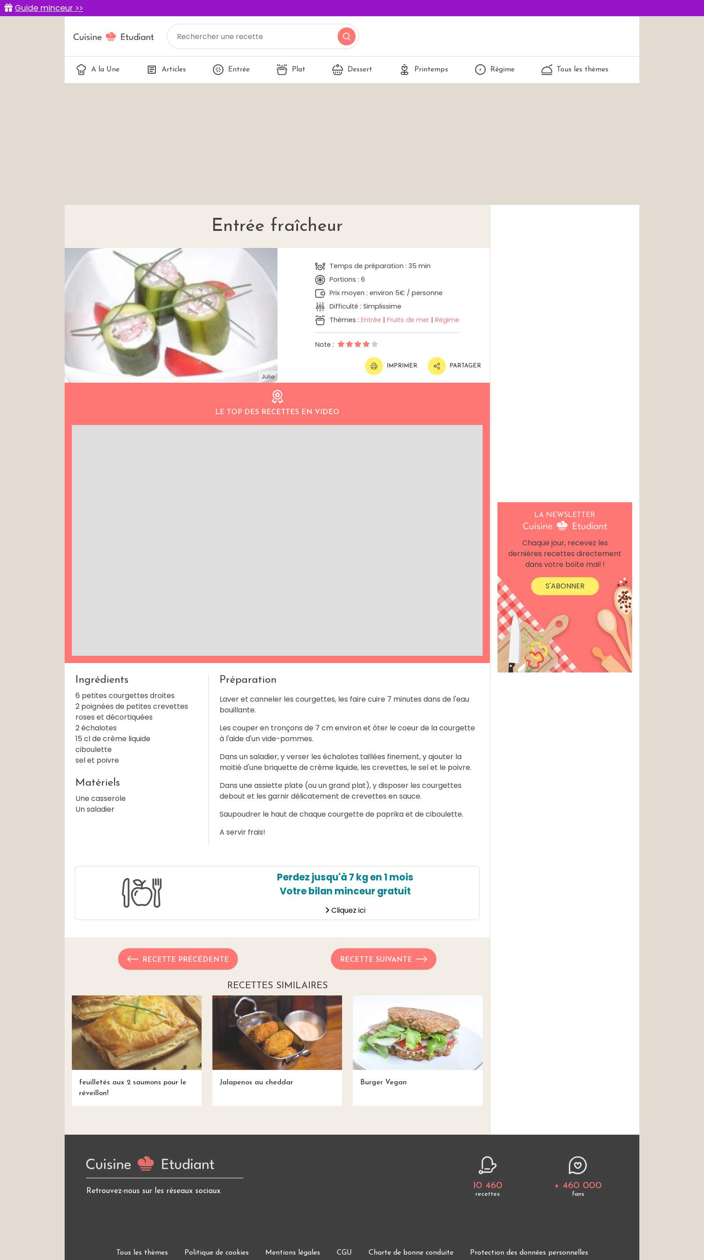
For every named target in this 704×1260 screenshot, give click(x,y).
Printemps (423, 69)
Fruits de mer (408, 319)
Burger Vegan (418, 1040)
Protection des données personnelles (529, 1252)
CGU (344, 1252)
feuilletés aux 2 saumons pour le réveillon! (137, 1045)
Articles (166, 69)
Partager (454, 366)
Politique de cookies (217, 1252)
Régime (495, 69)
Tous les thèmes (574, 69)
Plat (291, 69)
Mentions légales (292, 1252)
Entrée (231, 69)
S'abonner (565, 586)
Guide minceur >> (49, 8)
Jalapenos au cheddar (277, 1040)
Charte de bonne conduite (411, 1252)
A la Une (97, 69)
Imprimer (391, 366)
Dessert (352, 69)
